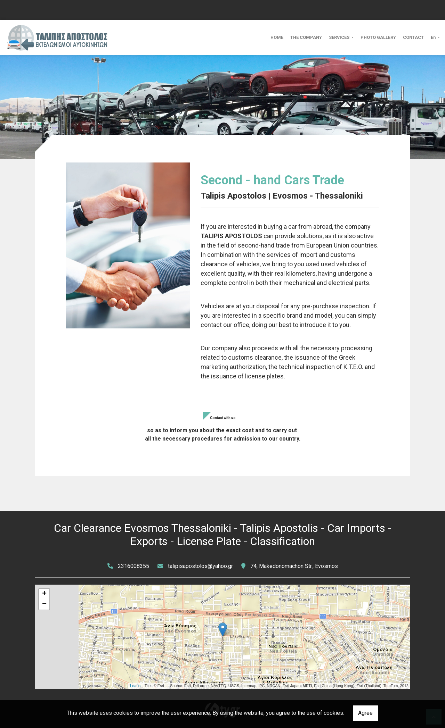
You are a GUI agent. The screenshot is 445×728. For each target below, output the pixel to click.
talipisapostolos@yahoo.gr (200, 566)
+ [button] (44, 594)
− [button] (44, 604)
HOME (276, 37)
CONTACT (413, 37)
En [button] (434, 37)
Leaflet (135, 686)
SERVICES (339, 37)
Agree (365, 713)
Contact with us (222, 418)
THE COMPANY (306, 37)
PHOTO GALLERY (378, 37)
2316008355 (133, 566)
